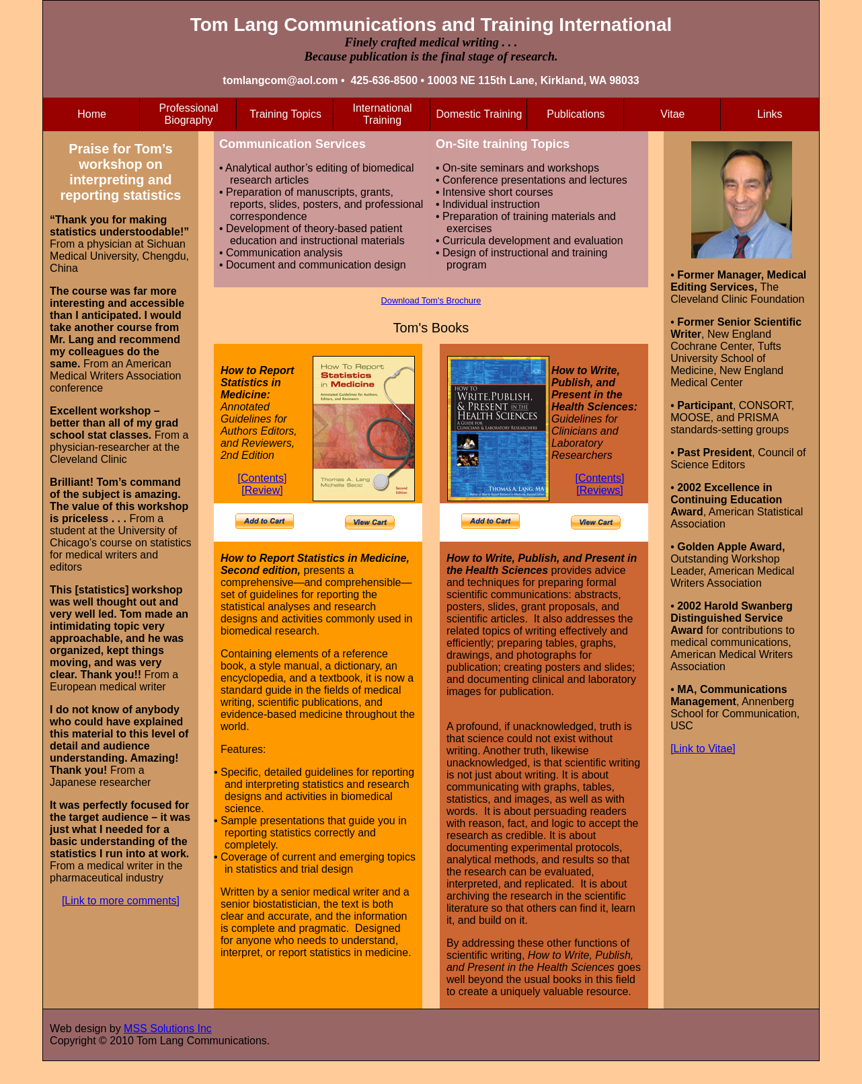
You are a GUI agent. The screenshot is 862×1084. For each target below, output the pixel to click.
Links (769, 114)
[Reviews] (599, 490)
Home (91, 114)
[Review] (261, 490)
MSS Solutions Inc (168, 1028)
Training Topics (285, 114)
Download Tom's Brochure (431, 300)
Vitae (672, 114)
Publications (575, 114)
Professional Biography (189, 114)
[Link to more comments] (121, 900)
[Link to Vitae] (703, 748)
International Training (382, 114)
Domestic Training (479, 114)
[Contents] (262, 478)
